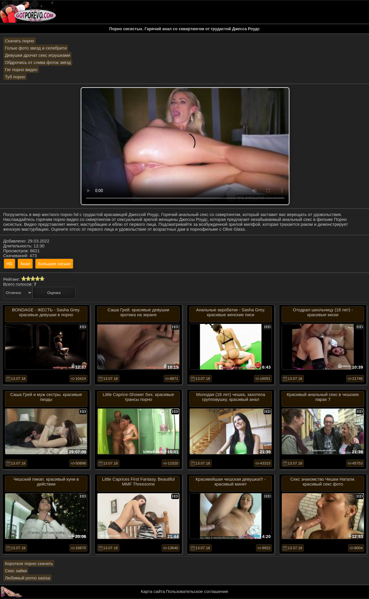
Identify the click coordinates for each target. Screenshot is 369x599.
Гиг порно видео (21, 69)
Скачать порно (19, 40)
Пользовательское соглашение (197, 591)
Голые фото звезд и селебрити (36, 48)
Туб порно (15, 76)
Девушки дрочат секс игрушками (37, 55)
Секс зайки (16, 570)
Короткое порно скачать (29, 563)
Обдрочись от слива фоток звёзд (38, 62)
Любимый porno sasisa (27, 577)
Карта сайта (153, 591)
